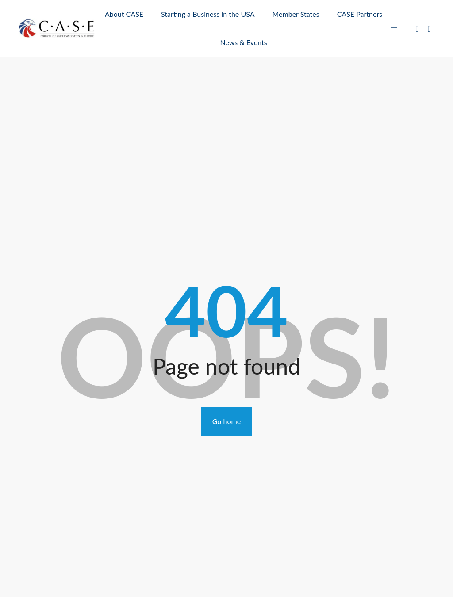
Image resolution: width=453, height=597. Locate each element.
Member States (295, 14)
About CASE (124, 14)
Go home (226, 421)
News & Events (243, 42)
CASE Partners (359, 14)
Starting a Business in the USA (207, 14)
